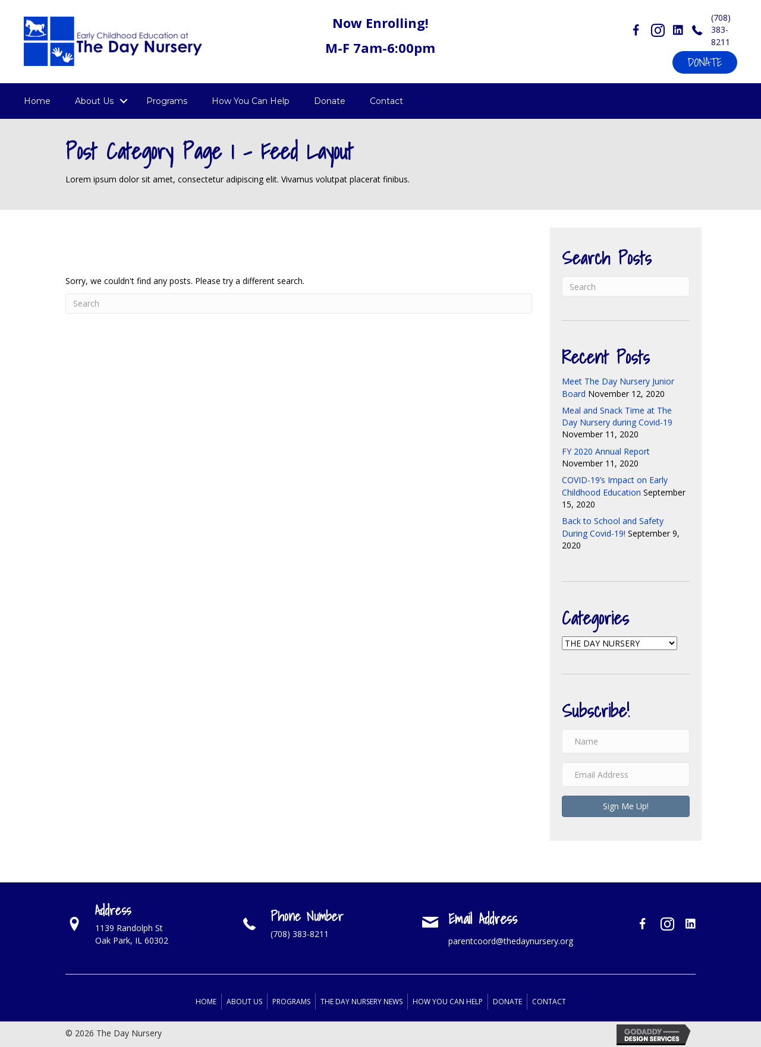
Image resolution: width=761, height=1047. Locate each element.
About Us (94, 101)
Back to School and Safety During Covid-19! (612, 526)
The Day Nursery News (361, 1001)
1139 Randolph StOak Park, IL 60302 (131, 933)
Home (37, 101)
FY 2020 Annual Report (606, 451)
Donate (329, 101)
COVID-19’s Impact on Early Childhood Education (615, 485)
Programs (166, 101)
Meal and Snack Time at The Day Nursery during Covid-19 (617, 416)
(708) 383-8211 (721, 30)
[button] (704, 62)
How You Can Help (251, 101)
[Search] (298, 304)
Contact (386, 101)
